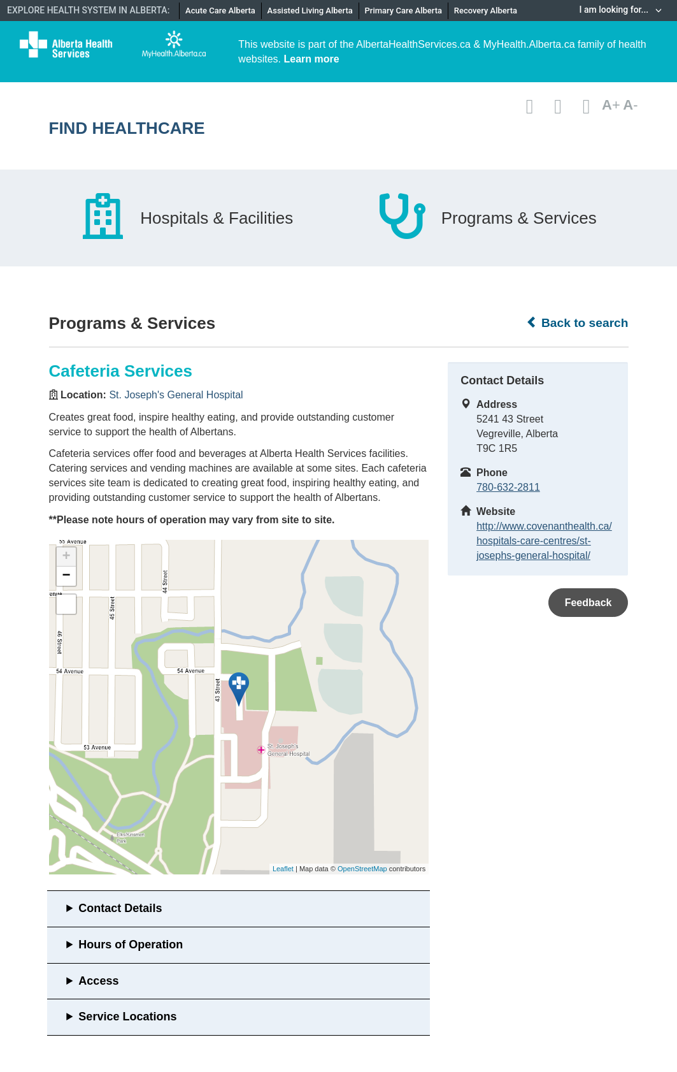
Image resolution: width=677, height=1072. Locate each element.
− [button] (66, 576)
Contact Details (120, 908)
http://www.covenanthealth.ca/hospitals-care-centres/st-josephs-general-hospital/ (544, 541)
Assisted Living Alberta (310, 10)
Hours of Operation (130, 944)
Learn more (311, 59)
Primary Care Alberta (403, 10)
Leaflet (283, 869)
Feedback (588, 602)
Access (98, 980)
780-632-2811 (508, 487)
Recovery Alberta (485, 10)
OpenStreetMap (362, 869)
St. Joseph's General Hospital (176, 394)
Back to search (577, 322)
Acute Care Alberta (220, 10)
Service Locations (127, 1016)
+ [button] (66, 557)
